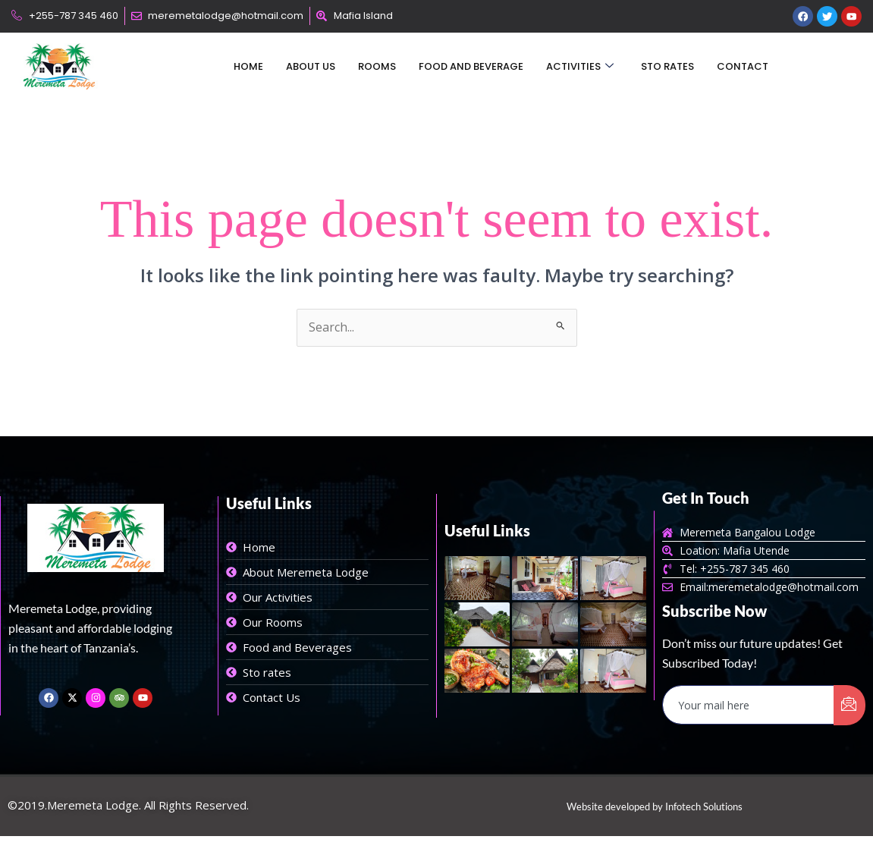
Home (248, 67)
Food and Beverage (471, 67)
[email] (748, 705)
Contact (742, 67)
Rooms (377, 67)
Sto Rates (667, 67)
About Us (310, 67)
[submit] (849, 706)
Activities (580, 67)
